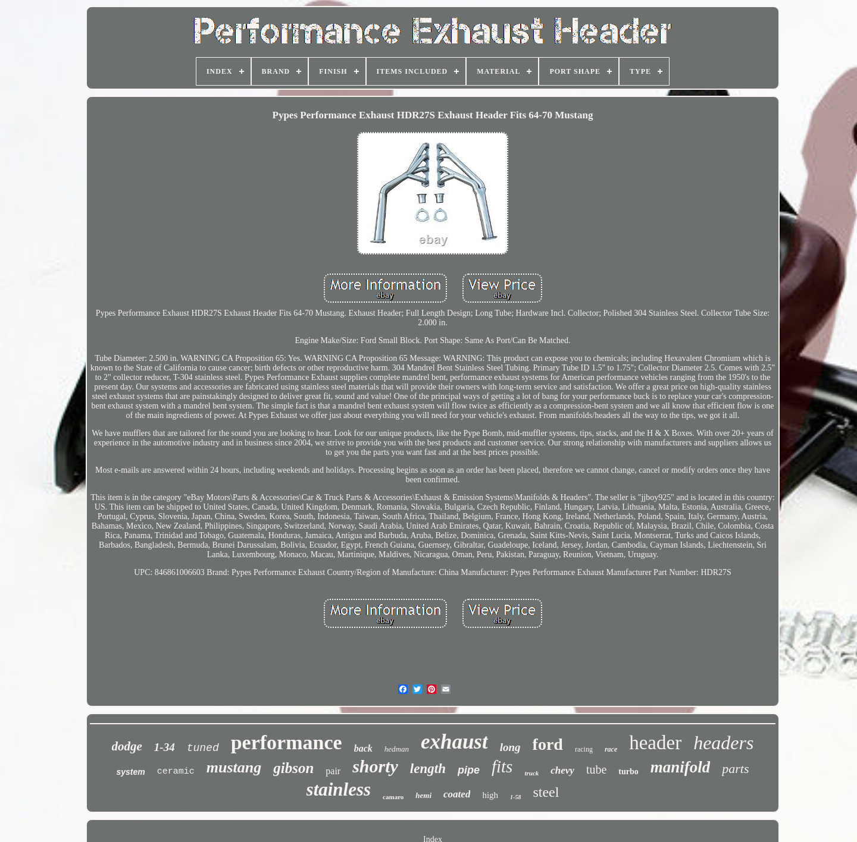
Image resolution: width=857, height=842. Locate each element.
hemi (423, 795)
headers (723, 742)
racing (584, 749)
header (655, 742)
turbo (628, 771)
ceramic (176, 771)
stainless (338, 789)
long (510, 747)
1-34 (164, 747)
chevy (562, 770)
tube (596, 769)
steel (546, 792)
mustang (234, 767)
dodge (127, 746)
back (363, 748)
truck (531, 773)
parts (735, 768)
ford (548, 744)
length (428, 768)
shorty (375, 766)
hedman (396, 748)
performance (286, 742)
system (130, 772)
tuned (203, 748)
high (490, 795)
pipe (469, 770)
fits (502, 766)
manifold (680, 767)
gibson (293, 768)
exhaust (454, 741)
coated (456, 794)
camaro (393, 796)
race (611, 749)
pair (333, 771)
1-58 (515, 797)
